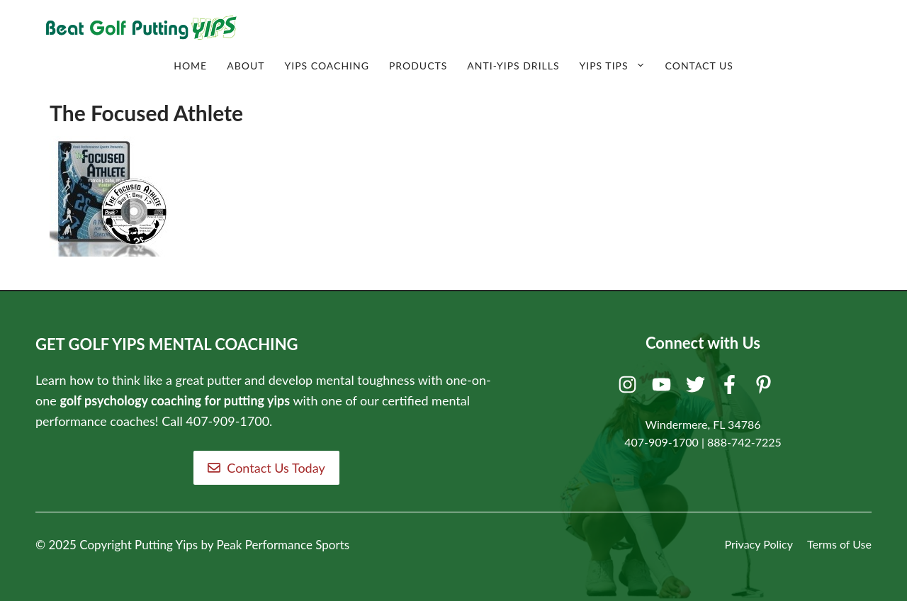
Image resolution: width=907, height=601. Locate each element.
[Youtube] (663, 387)
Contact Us (699, 66)
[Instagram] (629, 387)
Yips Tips (617, 65)
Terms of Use (839, 544)
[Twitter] (697, 387)
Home (190, 66)
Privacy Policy (758, 544)
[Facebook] (731, 387)
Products (418, 66)
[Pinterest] (765, 387)
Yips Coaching (326, 66)
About (245, 66)
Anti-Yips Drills (513, 66)
